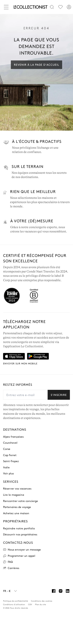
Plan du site (40, 604)
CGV (30, 604)
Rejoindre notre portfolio (19, 528)
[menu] (60, 7)
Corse (6, 449)
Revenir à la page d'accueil (36, 64)
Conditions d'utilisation (14, 604)
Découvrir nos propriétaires (20, 534)
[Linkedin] (67, 591)
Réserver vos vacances (17, 488)
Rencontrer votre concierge (20, 501)
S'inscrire (59, 395)
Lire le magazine (13, 495)
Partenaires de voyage (17, 507)
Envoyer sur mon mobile (20, 363)
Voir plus (8, 473)
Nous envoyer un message (22, 549)
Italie (6, 467)
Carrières (11, 568)
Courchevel (10, 442)
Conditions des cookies (41, 601)
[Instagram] (60, 591)
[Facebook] (53, 591)
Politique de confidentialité (15, 601)
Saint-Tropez (11, 461)
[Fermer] (7, 7)
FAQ (8, 562)
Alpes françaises (13, 436)
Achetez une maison (16, 513)
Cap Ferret (9, 455)
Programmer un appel (19, 556)
